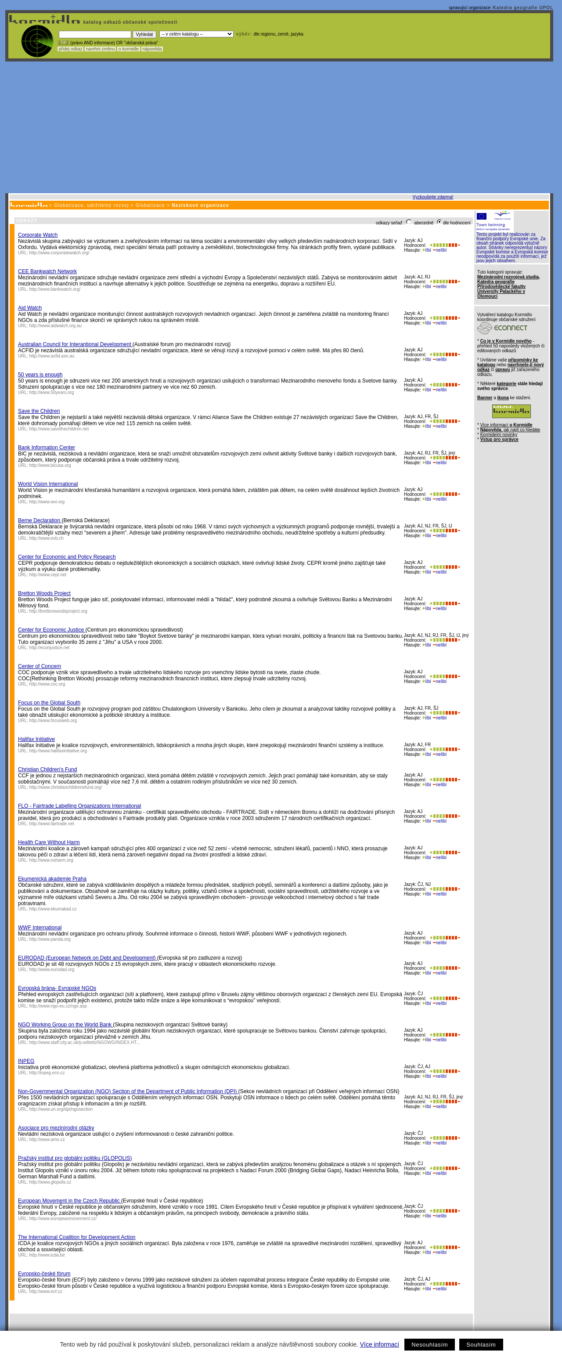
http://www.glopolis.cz (50, 1182)
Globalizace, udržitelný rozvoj (91, 205)
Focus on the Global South (49, 703)
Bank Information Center (46, 447)
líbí (426, 250)
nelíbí (439, 250)
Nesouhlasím (429, 1344)
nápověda (152, 49)
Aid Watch (30, 308)
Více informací (379, 1344)
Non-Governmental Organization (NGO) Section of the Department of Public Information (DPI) (128, 1091)
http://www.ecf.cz (45, 1291)
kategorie (506, 383)
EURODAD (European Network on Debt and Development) (87, 958)
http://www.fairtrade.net (51, 823)
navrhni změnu (100, 49)
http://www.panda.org (50, 939)
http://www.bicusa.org (50, 465)
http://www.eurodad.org (52, 969)
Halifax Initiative (36, 739)
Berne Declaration (39, 520)
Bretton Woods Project (44, 593)
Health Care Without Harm (49, 842)
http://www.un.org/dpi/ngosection (61, 1109)
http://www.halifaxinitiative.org (58, 750)
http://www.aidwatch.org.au (55, 325)
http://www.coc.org (47, 684)
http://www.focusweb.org (53, 720)
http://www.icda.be (47, 1255)
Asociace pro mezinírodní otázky (56, 1128)
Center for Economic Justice (51, 630)
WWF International (39, 928)
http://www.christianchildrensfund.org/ (65, 787)
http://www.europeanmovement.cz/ (63, 1218)
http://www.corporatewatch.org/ (59, 252)
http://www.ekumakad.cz (53, 909)
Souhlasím (481, 1344)
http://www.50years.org (51, 392)
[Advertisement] (279, 127)
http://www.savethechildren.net (59, 428)
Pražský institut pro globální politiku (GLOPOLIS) (75, 1158)
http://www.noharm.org (51, 860)
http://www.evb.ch (46, 538)
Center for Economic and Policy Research (67, 557)
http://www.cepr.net (48, 574)
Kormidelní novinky (498, 434)
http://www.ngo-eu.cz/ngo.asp (58, 1006)
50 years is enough (40, 375)
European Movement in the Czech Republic (69, 1201)
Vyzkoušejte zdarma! (433, 197)
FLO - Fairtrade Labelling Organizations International (79, 806)
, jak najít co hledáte (510, 429)
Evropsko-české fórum (44, 1274)
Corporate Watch (38, 235)
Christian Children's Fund (47, 769)
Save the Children (39, 411)
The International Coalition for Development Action (77, 1237)
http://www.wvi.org (47, 501)
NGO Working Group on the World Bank (65, 1025)
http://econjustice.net (49, 647)
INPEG (26, 1061)
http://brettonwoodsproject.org (58, 611)
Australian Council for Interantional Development (75, 344)
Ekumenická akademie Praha (52, 879)
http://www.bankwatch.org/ (55, 289)
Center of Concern (39, 666)
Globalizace (150, 205)
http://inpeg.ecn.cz (47, 1072)
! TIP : (63, 42)
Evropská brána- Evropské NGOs (57, 988)
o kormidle (128, 49)
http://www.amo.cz (47, 1139)
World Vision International (48, 484)
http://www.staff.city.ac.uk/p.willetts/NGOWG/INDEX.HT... (84, 1042)
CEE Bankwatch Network (47, 271)
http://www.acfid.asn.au (52, 356)
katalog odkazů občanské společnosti (129, 22)
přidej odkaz (70, 49)
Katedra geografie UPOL (523, 7)
